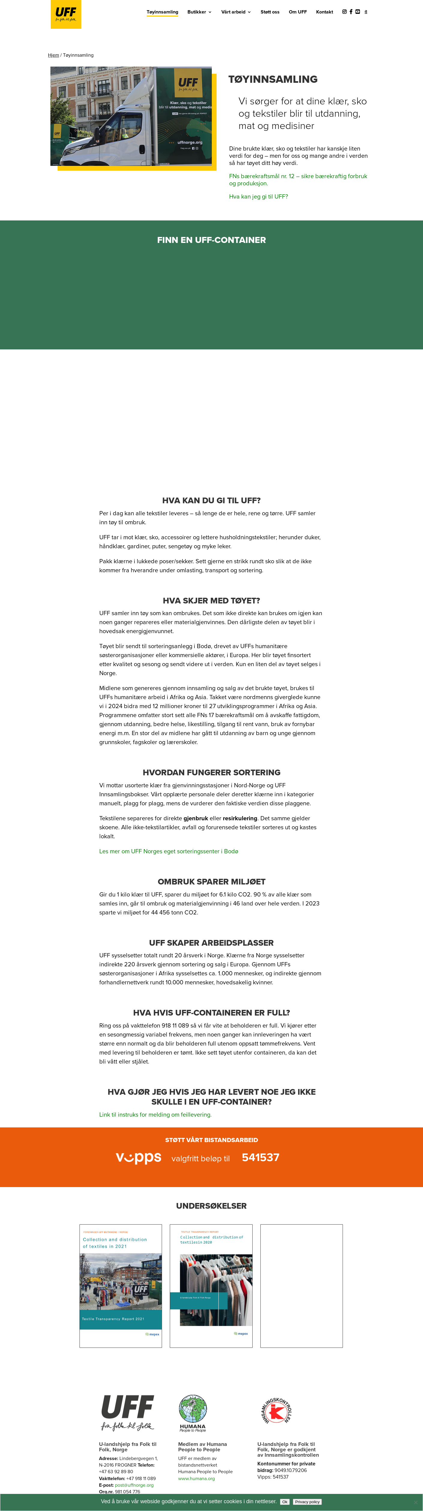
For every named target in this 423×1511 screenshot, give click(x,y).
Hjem (53, 55)
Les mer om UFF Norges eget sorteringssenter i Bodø (168, 851)
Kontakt (324, 12)
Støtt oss (270, 12)
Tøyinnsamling (162, 12)
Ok (284, 1502)
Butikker (197, 12)
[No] (415, 1502)
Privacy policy (307, 1502)
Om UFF (298, 12)
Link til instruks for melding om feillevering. (155, 1114)
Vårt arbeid (233, 12)
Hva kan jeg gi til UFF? (258, 196)
